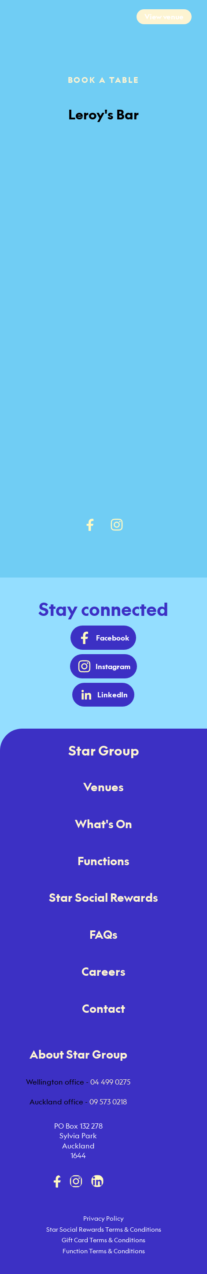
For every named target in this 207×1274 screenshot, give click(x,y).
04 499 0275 (110, 1082)
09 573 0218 (108, 1102)
